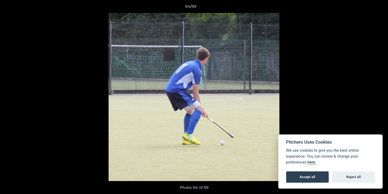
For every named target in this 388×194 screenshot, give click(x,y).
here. (311, 162)
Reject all (353, 177)
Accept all (307, 177)
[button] (365, 7)
